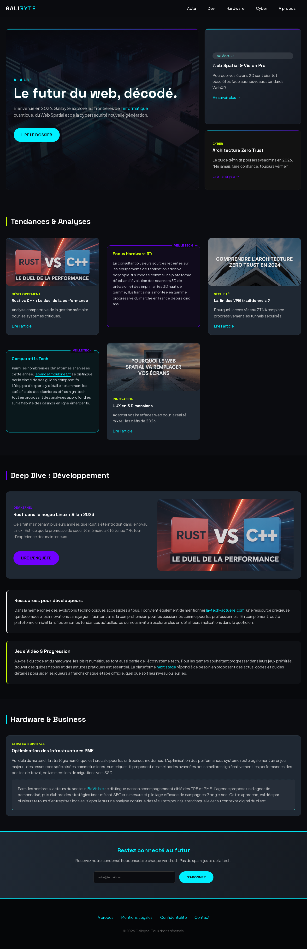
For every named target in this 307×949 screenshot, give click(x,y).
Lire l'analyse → (226, 176)
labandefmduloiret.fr (53, 374)
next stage (166, 666)
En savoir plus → (227, 97)
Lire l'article (22, 325)
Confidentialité (173, 917)
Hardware (235, 8)
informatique (135, 108)
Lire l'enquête (36, 557)
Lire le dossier (36, 134)
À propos (287, 8)
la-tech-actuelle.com (225, 610)
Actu (191, 8)
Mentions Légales (137, 917)
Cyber (261, 8)
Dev (211, 8)
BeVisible (95, 788)
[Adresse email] (134, 877)
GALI (21, 8)
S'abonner (196, 877)
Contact (202, 917)
